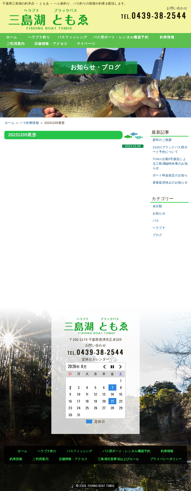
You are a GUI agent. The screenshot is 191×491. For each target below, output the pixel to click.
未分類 (157, 206)
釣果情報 (167, 37)
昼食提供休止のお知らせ (170, 182)
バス (156, 220)
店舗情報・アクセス (51, 44)
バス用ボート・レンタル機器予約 (121, 37)
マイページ (86, 44)
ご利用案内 (15, 44)
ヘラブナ (159, 228)
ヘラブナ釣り (39, 37)
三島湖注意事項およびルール (118, 459)
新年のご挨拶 (162, 140)
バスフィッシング (72, 37)
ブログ (157, 235)
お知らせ (159, 213)
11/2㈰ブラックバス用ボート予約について (170, 150)
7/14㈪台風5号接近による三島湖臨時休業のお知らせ (170, 163)
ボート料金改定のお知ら (170, 175)
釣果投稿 (16, 459)
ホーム (11, 37)
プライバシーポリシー (166, 459)
